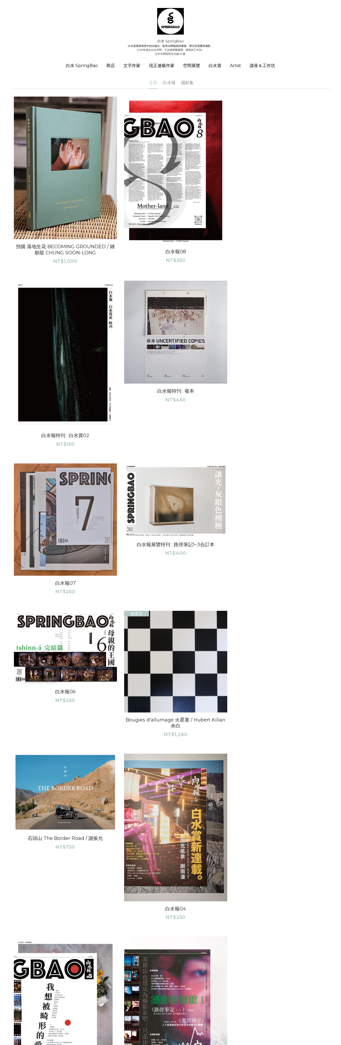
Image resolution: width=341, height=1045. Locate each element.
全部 (153, 82)
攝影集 (187, 82)
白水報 (169, 82)
